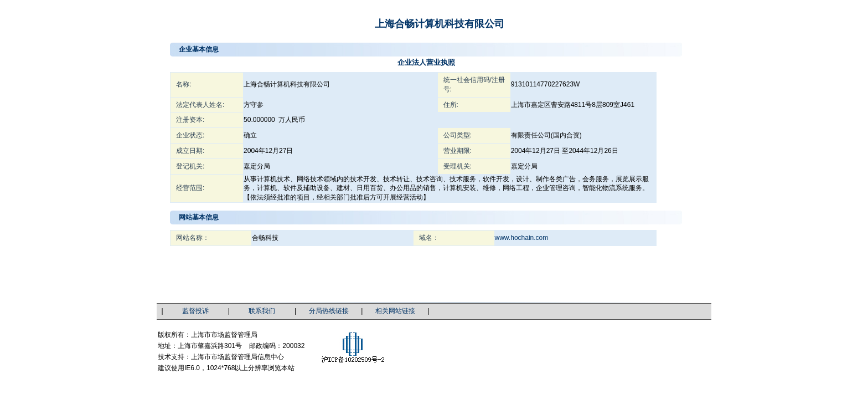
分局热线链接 (329, 311)
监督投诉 (195, 311)
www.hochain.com (522, 238)
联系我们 (262, 311)
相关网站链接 (395, 311)
